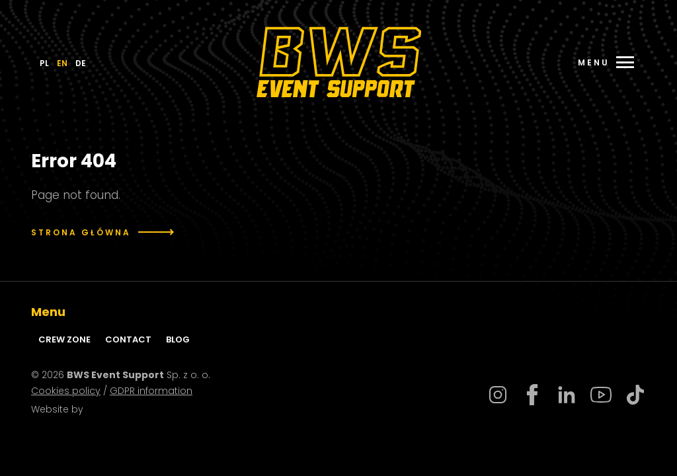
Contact (128, 339)
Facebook (532, 394)
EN (62, 63)
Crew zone (64, 339)
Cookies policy (65, 390)
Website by (65, 409)
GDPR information (151, 390)
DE (80, 63)
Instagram (497, 394)
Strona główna (102, 232)
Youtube (601, 394)
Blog (178, 339)
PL (44, 63)
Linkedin (566, 394)
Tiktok (635, 394)
